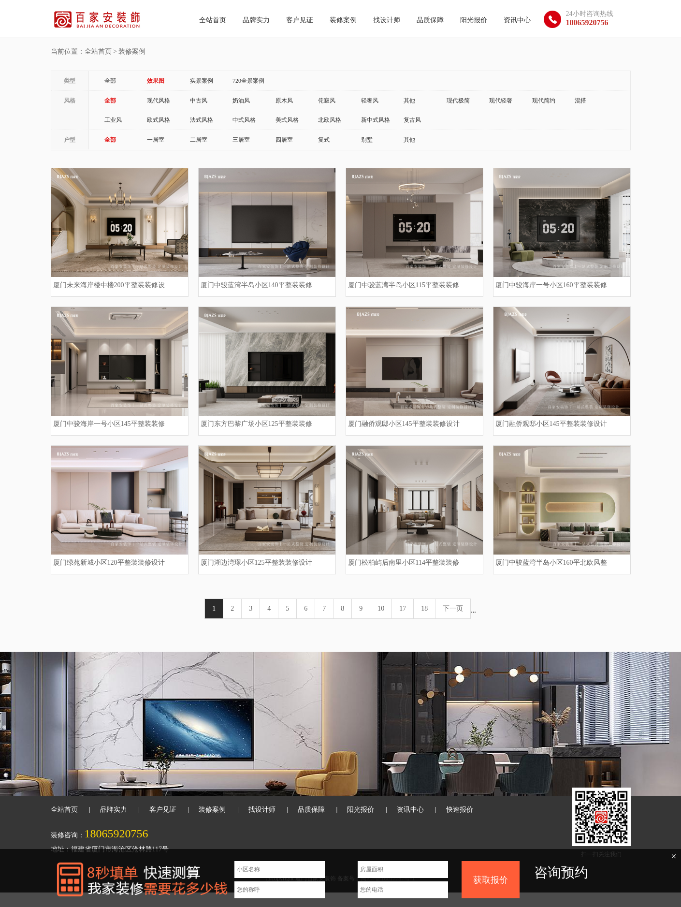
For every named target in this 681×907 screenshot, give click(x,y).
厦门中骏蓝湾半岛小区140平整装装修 (256, 285)
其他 (409, 100)
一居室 (155, 139)
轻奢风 (369, 100)
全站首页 (212, 20)
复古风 (412, 120)
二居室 (198, 139)
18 (424, 608)
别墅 (367, 139)
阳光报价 (473, 20)
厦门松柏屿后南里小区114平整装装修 (403, 562)
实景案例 (201, 80)
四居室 (284, 139)
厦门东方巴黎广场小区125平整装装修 (256, 423)
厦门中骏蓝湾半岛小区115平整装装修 (403, 285)
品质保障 (430, 20)
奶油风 (241, 100)
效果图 (155, 80)
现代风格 (158, 100)
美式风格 (287, 120)
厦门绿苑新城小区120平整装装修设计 (109, 562)
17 (402, 608)
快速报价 (459, 809)
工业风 (113, 120)
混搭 (580, 100)
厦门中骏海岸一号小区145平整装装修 (109, 423)
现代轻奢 (500, 100)
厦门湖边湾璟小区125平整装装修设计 (256, 562)
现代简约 (543, 100)
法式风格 (201, 120)
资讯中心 (517, 20)
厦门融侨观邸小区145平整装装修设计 (404, 423)
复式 (324, 139)
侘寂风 (326, 100)
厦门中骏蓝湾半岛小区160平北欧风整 (551, 562)
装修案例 (343, 20)
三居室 (241, 139)
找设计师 (386, 20)
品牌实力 (256, 20)
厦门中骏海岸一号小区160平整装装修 (551, 285)
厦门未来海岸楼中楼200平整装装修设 (109, 285)
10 (380, 608)
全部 (110, 80)
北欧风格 (329, 120)
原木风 (284, 100)
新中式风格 (375, 120)
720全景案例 (248, 80)
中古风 (198, 100)
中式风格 (244, 120)
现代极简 (458, 100)
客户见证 (299, 20)
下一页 (453, 608)
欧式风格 (158, 120)
